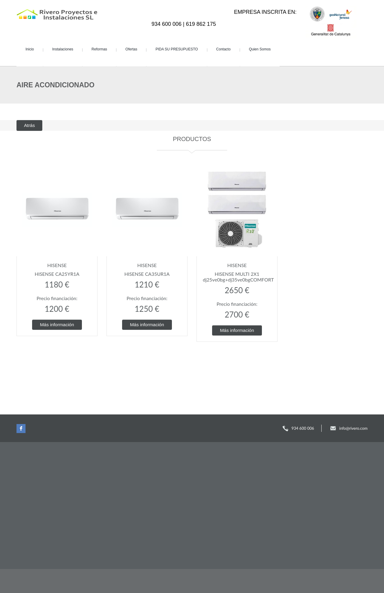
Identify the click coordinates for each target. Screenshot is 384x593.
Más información (57, 324)
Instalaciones (62, 49)
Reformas (99, 49)
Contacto (223, 49)
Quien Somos (260, 49)
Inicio (30, 49)
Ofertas (131, 49)
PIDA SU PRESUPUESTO (176, 49)
